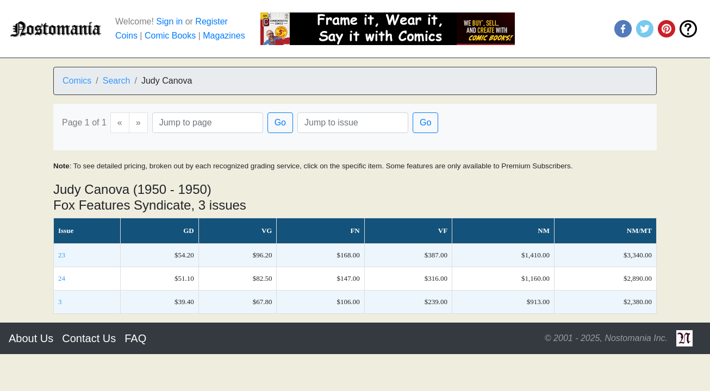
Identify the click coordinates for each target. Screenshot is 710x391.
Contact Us (89, 338)
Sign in (169, 21)
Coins (126, 35)
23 (61, 255)
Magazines (224, 35)
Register (211, 21)
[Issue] (352, 122)
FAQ (135, 338)
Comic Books (170, 35)
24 (61, 278)
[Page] (207, 122)
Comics (77, 80)
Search (116, 80)
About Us (31, 338)
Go (280, 122)
